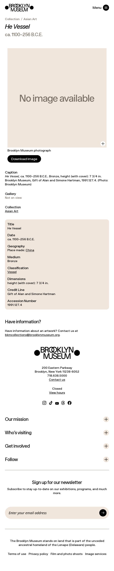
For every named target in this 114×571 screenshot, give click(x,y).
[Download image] (24, 159)
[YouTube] (57, 402)
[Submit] (103, 512)
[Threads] (63, 402)
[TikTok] (51, 402)
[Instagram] (44, 402)
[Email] (53, 513)
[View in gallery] (102, 143)
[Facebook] (69, 402)
